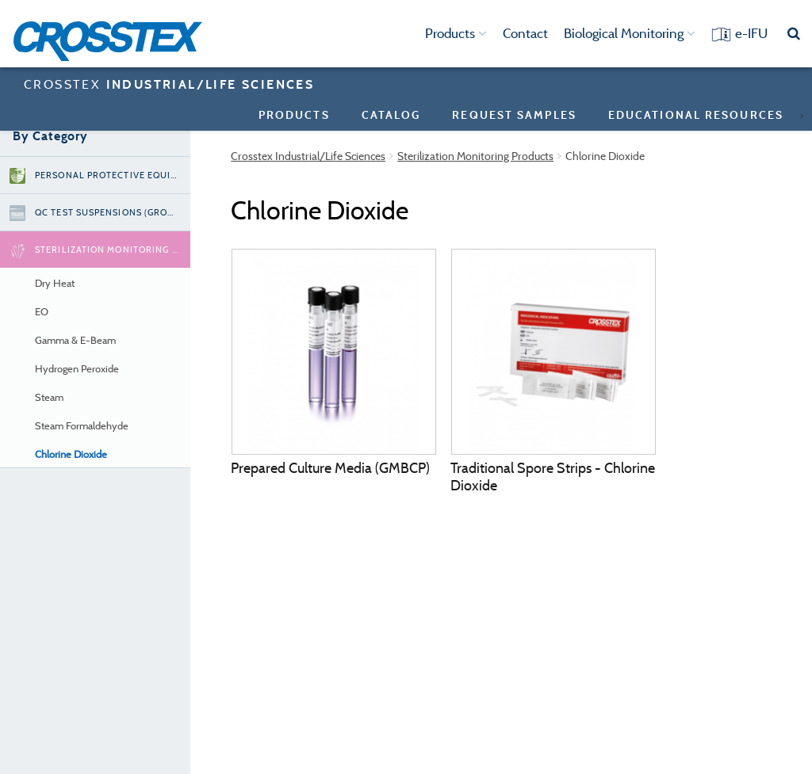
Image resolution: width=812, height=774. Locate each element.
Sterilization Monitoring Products (475, 156)
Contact (525, 33)
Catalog (391, 114)
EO (41, 312)
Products (456, 33)
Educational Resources (695, 114)
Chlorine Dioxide (71, 454)
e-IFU (751, 33)
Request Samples (514, 114)
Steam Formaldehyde (81, 426)
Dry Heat (55, 283)
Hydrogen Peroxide (77, 369)
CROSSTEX (169, 84)
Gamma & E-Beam (75, 340)
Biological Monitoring (629, 33)
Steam (49, 397)
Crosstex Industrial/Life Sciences (308, 156)
